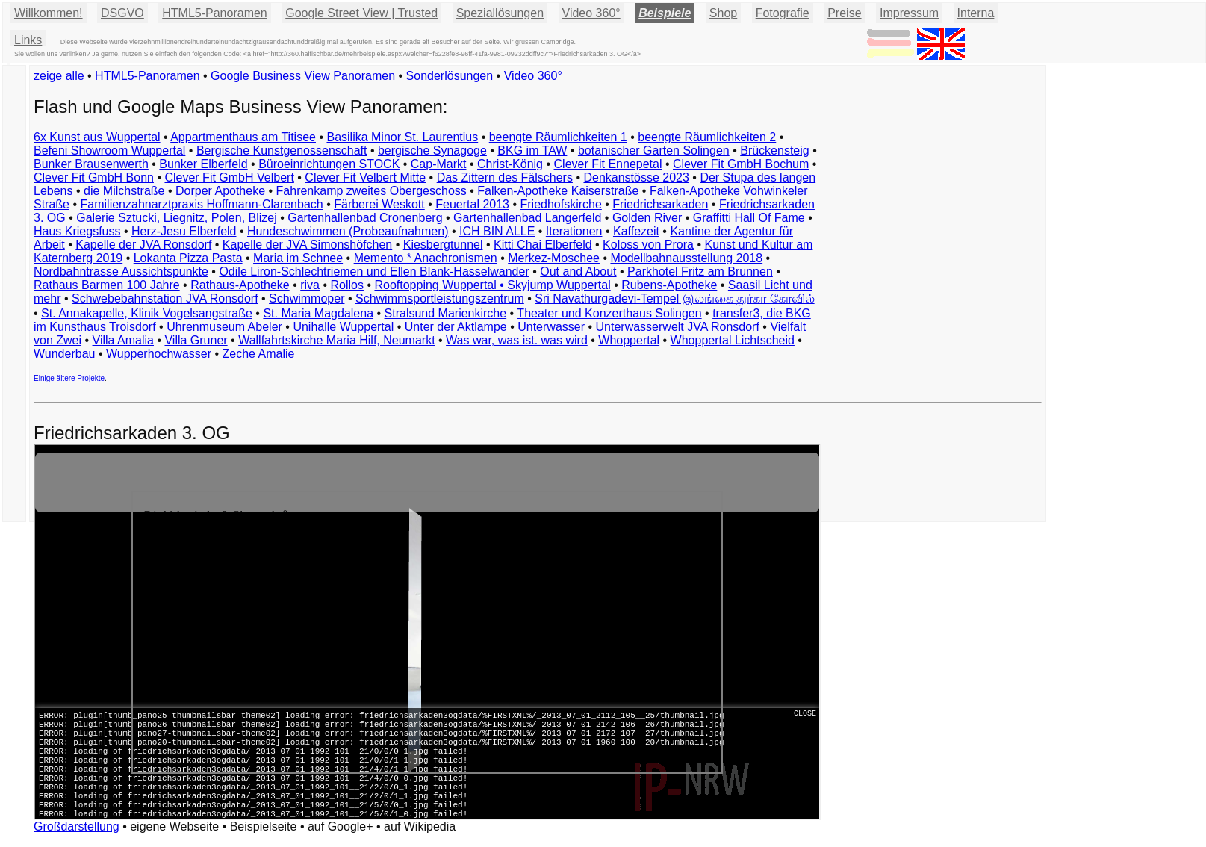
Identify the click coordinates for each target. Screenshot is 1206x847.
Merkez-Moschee (554, 258)
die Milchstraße (124, 190)
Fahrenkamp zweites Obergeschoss (371, 190)
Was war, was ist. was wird (517, 340)
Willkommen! (48, 13)
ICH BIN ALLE (497, 231)
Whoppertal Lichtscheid (733, 340)
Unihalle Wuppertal (343, 326)
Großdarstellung (76, 826)
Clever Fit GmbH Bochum (741, 164)
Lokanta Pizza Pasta (188, 258)
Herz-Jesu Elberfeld (184, 231)
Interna (976, 13)
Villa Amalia (123, 340)
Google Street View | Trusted (361, 13)
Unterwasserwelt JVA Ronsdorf (677, 326)
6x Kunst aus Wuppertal (97, 137)
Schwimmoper (306, 298)
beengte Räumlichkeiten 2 (707, 137)
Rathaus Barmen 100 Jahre (107, 285)
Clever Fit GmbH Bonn (94, 177)
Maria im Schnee (298, 258)
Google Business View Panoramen (303, 75)
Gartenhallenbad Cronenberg (364, 217)
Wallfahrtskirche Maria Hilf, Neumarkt (336, 340)
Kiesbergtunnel (443, 244)
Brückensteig (774, 150)
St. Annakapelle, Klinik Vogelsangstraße (146, 313)
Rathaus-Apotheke (240, 285)
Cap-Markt (439, 164)
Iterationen (574, 231)
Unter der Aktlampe (456, 326)
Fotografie (782, 13)
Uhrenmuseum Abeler (224, 326)
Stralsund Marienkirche (446, 313)
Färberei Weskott (379, 204)
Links (28, 40)
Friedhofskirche (560, 204)
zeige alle (59, 75)
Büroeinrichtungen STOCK (329, 164)
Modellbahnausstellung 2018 (686, 258)
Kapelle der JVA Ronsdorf (143, 244)
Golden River (647, 217)
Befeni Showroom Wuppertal (109, 150)
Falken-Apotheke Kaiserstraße (557, 190)
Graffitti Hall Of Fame (749, 217)
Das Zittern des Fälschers (505, 177)
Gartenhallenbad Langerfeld (527, 217)
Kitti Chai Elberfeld (543, 244)
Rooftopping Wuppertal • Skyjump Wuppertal (492, 285)
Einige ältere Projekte (69, 378)
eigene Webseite (174, 826)
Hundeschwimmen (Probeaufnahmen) (347, 231)
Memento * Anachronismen (425, 258)
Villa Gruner (195, 340)
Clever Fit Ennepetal (608, 164)
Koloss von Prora (648, 244)
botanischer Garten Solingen (654, 150)
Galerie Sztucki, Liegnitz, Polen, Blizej (176, 217)
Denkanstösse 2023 (636, 177)
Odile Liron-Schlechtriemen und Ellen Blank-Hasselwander (374, 271)
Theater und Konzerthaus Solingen (609, 313)
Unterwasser (551, 326)
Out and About (578, 271)
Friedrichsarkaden (660, 204)
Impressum (909, 13)
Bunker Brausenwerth (91, 164)
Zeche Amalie (259, 353)
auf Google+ (340, 826)
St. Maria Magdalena (318, 313)
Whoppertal (628, 340)
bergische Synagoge (432, 150)
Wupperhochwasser (158, 353)
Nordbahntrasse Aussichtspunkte (121, 271)
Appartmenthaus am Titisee (243, 137)
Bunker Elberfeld (203, 164)
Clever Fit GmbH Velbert (228, 177)
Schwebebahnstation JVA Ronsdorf (165, 298)
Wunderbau (64, 353)
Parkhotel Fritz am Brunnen (700, 271)
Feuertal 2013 (472, 204)
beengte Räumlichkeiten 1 (558, 137)
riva (310, 285)
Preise (844, 13)
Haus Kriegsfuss (77, 231)
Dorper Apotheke (220, 190)
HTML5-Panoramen (214, 13)
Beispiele (664, 13)
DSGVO (122, 13)
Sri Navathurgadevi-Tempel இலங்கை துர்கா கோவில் (674, 298)
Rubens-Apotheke (669, 285)
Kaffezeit (636, 231)
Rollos (346, 285)
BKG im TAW (532, 150)
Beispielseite (263, 826)
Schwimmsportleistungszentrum (439, 298)
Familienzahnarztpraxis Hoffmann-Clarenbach (202, 204)
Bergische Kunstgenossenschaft (281, 150)
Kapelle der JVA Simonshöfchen (307, 244)
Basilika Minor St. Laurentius (402, 137)
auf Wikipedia (420, 826)
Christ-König (510, 164)
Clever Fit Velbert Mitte (365, 177)
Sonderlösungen (450, 75)
